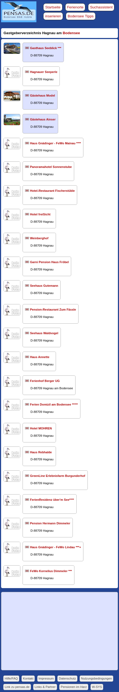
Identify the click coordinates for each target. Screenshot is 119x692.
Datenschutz (67, 678)
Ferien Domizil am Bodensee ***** (54, 404)
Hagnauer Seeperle (43, 72)
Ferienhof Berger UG (45, 380)
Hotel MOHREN (41, 428)
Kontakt (28, 678)
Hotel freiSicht (40, 214)
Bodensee (71, 33)
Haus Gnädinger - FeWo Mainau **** (55, 143)
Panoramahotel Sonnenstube (51, 166)
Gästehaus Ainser (42, 119)
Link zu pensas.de (17, 686)
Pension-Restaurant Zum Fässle (53, 309)
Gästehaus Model (42, 95)
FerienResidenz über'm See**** (52, 499)
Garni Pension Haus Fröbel (49, 262)
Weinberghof (39, 238)
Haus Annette (39, 357)
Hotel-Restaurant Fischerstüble (52, 190)
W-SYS (97, 686)
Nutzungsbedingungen (96, 678)
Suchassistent (101, 7)
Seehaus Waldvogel (44, 333)
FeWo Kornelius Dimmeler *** (51, 571)
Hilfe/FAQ (11, 678)
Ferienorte (75, 7)
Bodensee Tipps (81, 16)
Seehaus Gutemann (44, 285)
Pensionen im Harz (74, 686)
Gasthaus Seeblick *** (45, 48)
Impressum (46, 678)
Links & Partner (45, 686)
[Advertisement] (59, 631)
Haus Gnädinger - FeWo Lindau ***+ (55, 547)
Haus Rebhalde (41, 452)
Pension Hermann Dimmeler (50, 523)
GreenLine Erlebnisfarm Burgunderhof (57, 475)
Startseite (52, 7)
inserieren (53, 16)
